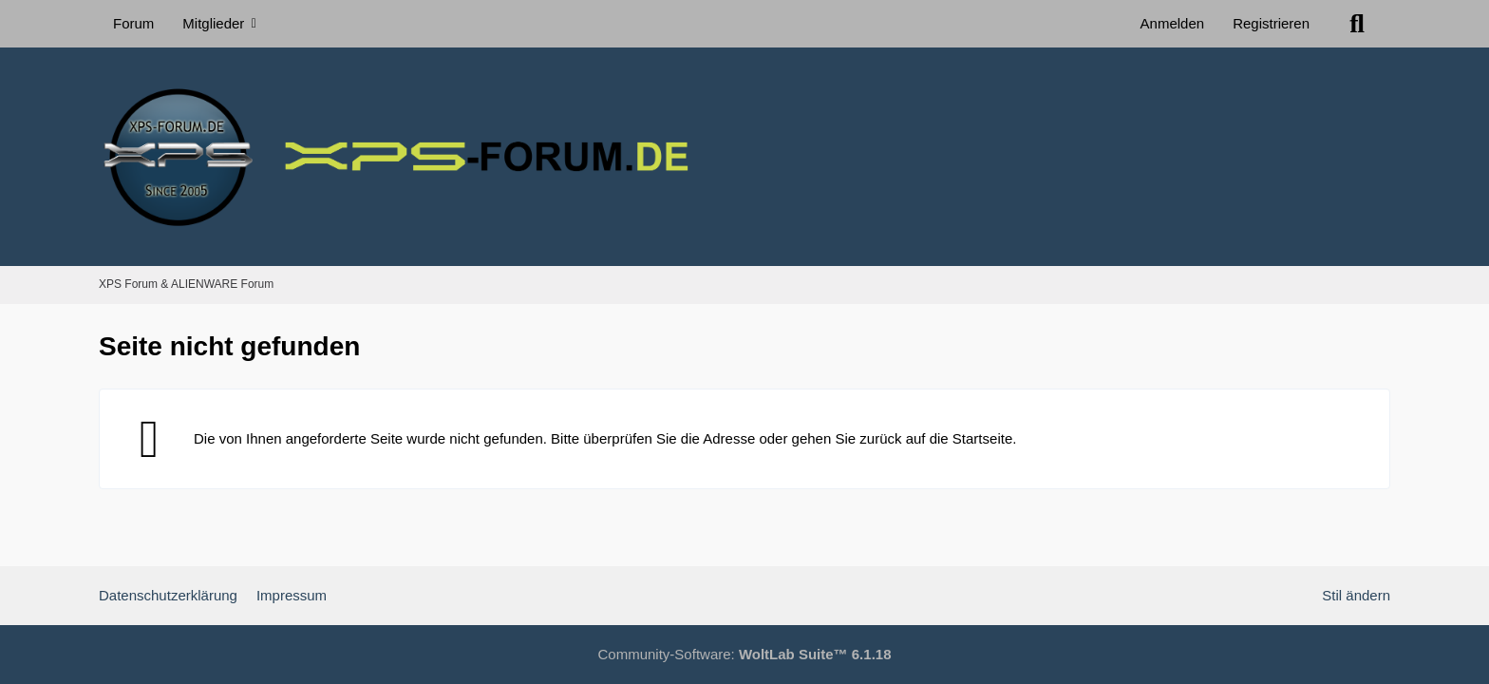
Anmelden (1172, 23)
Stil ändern (1356, 595)
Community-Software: (745, 654)
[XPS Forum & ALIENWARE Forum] (744, 157)
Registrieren (1271, 23)
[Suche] (1357, 24)
